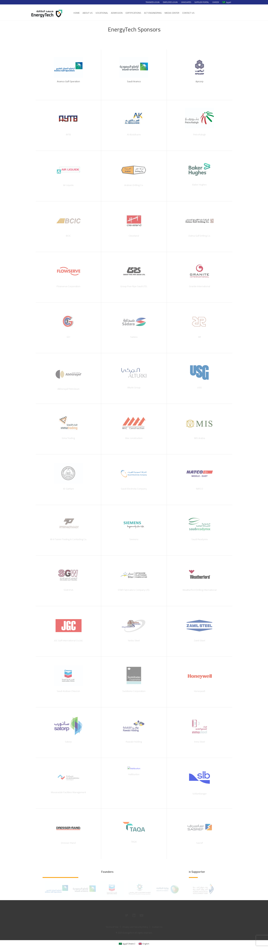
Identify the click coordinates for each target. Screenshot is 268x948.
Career (215, 2)
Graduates (186, 2)
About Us (88, 13)
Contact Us (188, 13)
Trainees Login (152, 2)
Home (76, 13)
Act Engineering (153, 13)
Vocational (102, 13)
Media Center (172, 13)
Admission (117, 13)
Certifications (133, 13)
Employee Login (170, 2)
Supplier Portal (202, 2)
